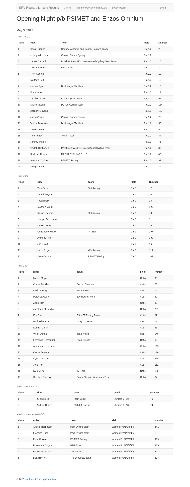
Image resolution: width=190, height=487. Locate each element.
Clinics (67, 7)
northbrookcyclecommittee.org (91, 7)
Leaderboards (119, 7)
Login (163, 7)
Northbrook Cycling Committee (41, 479)
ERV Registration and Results (39, 7)
